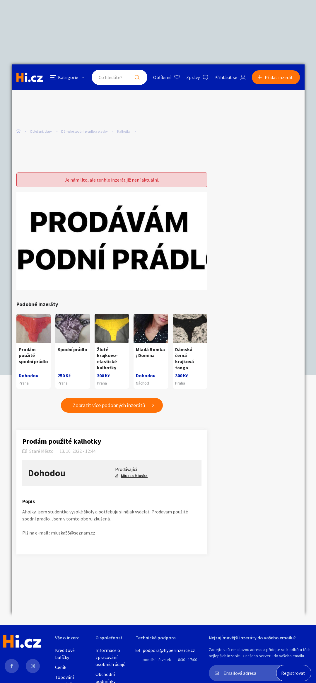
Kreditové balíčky (65, 653)
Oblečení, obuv (41, 131)
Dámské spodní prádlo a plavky (84, 131)
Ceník (60, 667)
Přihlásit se (225, 77)
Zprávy (193, 77)
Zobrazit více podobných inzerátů (109, 405)
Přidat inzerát (279, 77)
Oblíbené (162, 77)
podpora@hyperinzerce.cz (169, 650)
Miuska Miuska (134, 475)
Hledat (137, 77)
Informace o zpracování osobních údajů (110, 657)
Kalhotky (124, 131)
